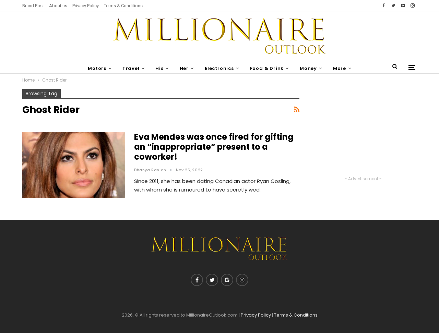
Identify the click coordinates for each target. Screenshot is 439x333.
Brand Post (33, 5)
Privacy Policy (85, 5)
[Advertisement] (363, 132)
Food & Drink (268, 68)
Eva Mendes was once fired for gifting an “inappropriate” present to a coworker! (214, 146)
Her (183, 68)
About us (58, 5)
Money (310, 68)
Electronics (219, 68)
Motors (93, 68)
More (342, 68)
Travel (128, 68)
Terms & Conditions (123, 5)
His (158, 68)
